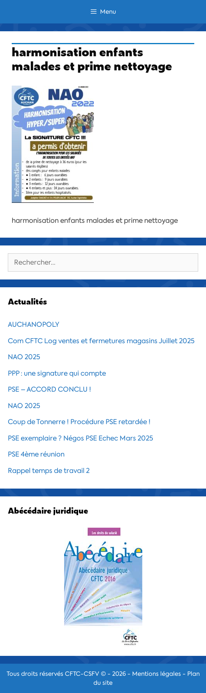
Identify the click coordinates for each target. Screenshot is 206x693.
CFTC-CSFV (82, 674)
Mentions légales (156, 674)
